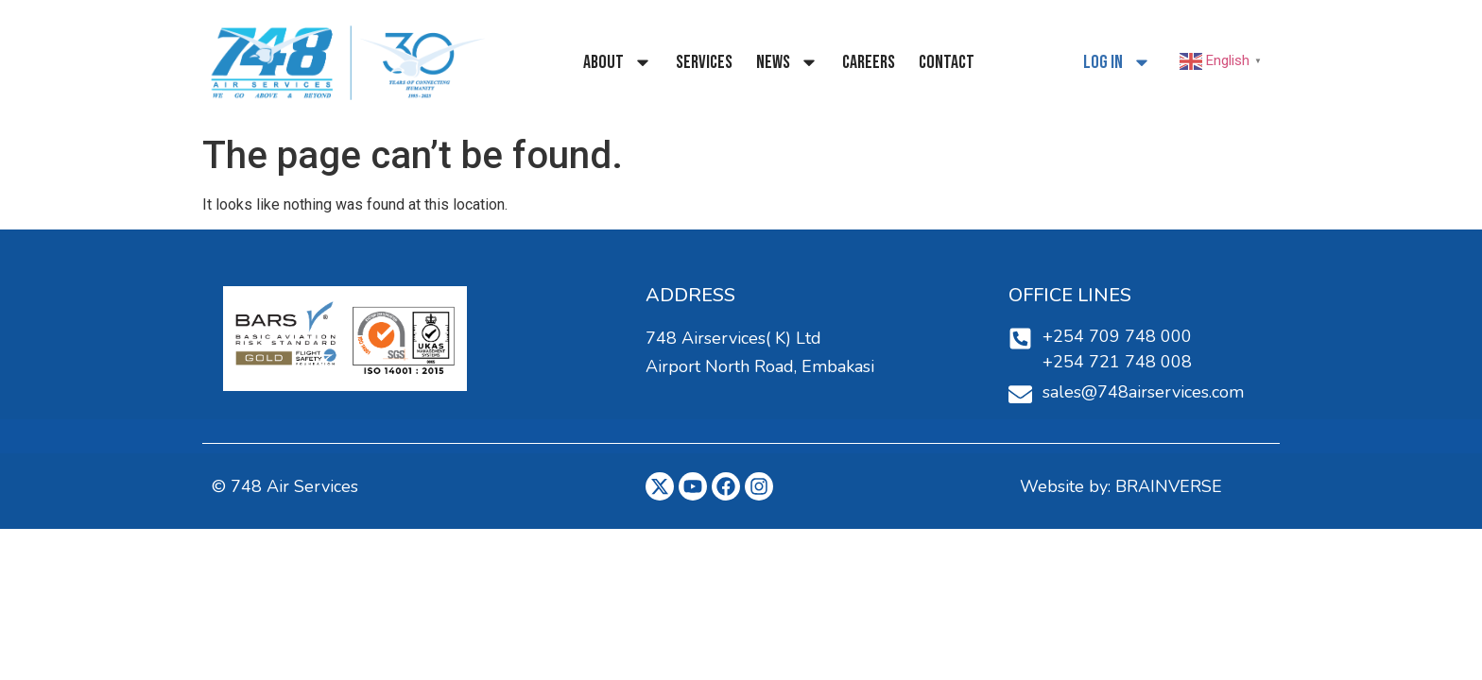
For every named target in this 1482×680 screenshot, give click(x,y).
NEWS (787, 62)
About (617, 62)
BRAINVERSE (1168, 486)
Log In (1117, 62)
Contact (946, 62)
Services (704, 62)
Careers (868, 62)
